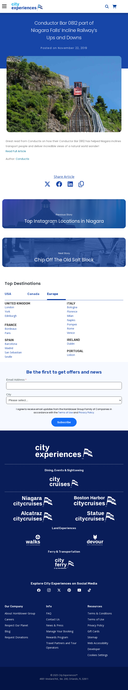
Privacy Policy (96, 625)
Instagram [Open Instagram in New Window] (49, 590)
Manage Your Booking (59, 631)
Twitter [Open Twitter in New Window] (59, 590)
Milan (70, 316)
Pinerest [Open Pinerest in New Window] (69, 590)
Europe (52, 294)
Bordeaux (10, 328)
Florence (72, 311)
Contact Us (53, 619)
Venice (71, 333)
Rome (70, 328)
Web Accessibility (98, 643)
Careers (9, 619)
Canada (33, 294)
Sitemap (92, 637)
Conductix (22, 159)
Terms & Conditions (100, 613)
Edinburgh (11, 316)
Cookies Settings (98, 655)
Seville (8, 356)
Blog (7, 631)
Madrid (9, 348)
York (7, 311)
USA (8, 294)
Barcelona (11, 344)
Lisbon (71, 355)
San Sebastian (13, 352)
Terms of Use (96, 619)
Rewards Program (57, 637)
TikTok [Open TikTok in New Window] (89, 590)
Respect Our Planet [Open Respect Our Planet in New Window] (16, 625)
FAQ (48, 613)
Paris (8, 333)
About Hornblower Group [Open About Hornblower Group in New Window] (20, 613)
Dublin (71, 343)
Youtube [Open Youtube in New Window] (79, 590)
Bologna (72, 307)
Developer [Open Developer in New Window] (94, 649)
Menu (4, 6)
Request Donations (16, 637)
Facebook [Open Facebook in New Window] (38, 590)
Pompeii (72, 324)
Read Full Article (16, 151)
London (9, 307)
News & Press (54, 625)
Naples (71, 320)
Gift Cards (94, 631)
